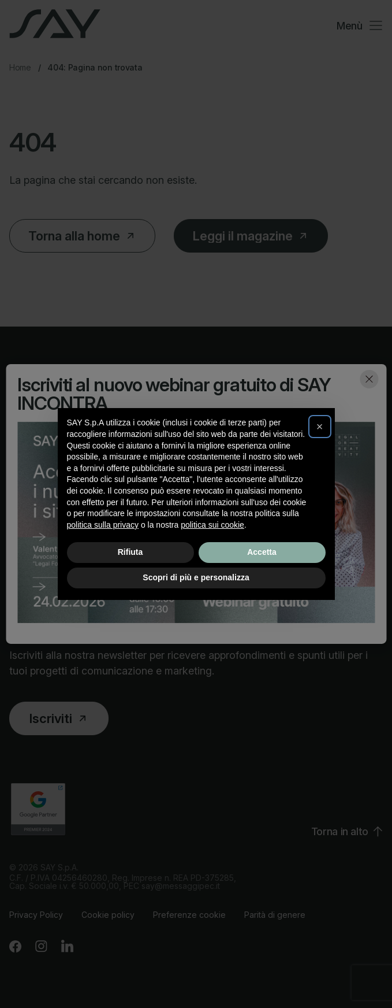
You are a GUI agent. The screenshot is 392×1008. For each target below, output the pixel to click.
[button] (320, 426)
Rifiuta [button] (130, 552)
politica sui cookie (212, 524)
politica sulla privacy (103, 524)
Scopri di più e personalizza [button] (196, 577)
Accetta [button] (262, 552)
